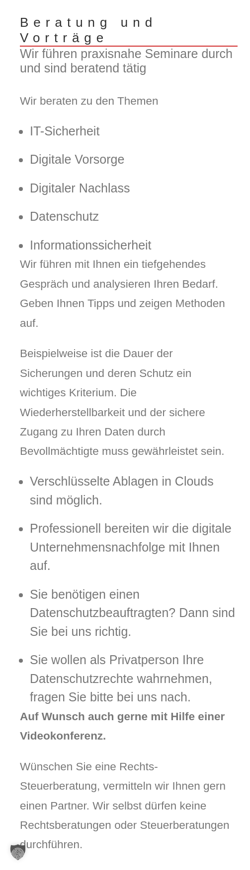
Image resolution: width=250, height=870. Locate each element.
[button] (18, 852)
